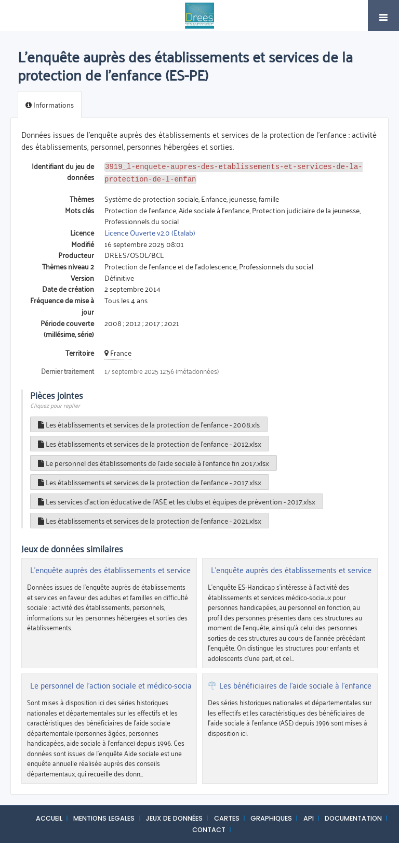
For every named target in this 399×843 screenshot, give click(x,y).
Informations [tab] (49, 104)
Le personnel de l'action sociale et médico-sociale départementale (142, 683)
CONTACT (208, 827)
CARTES (227, 816)
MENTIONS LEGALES (104, 816)
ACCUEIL (49, 816)
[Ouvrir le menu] (383, 15)
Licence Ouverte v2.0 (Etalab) (149, 230)
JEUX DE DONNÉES (174, 816)
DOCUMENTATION (353, 816)
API (308, 816)
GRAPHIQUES (271, 816)
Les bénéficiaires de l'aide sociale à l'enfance (295, 683)
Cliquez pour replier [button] (55, 402)
